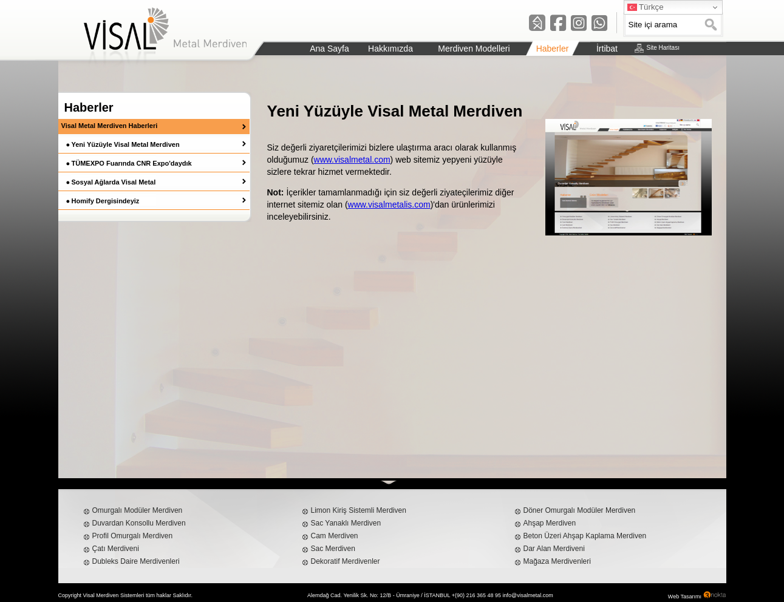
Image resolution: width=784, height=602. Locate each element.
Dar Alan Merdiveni (554, 548)
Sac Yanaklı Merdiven (346, 523)
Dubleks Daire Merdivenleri (136, 561)
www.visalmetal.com (352, 159)
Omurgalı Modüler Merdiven (137, 510)
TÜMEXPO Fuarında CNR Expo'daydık (132, 163)
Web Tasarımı (684, 597)
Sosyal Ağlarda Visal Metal (114, 182)
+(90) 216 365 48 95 (476, 595)
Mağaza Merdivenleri (557, 561)
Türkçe (645, 7)
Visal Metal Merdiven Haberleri (109, 125)
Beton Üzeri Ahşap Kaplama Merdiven (585, 536)
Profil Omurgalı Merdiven (132, 536)
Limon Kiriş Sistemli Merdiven (358, 510)
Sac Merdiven (333, 548)
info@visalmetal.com (528, 595)
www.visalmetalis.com (389, 204)
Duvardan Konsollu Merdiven (139, 523)
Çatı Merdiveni (115, 548)
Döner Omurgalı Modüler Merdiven (579, 510)
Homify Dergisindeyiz (106, 201)
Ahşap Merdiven (549, 523)
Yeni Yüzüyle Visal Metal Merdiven (126, 144)
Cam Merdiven (334, 536)
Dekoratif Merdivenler (345, 561)
